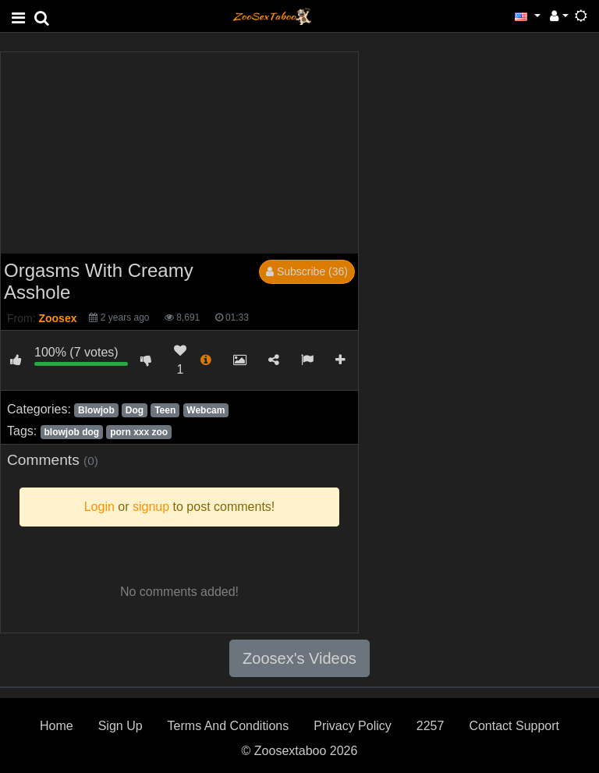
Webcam (205, 410)
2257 (430, 725)
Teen (164, 410)
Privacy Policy (353, 725)
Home (56, 725)
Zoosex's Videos (299, 658)
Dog (135, 410)
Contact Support (514, 725)
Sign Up (120, 725)
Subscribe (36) (307, 271)
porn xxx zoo (139, 432)
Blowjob (96, 410)
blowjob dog (71, 432)
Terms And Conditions (228, 725)
